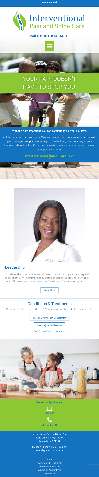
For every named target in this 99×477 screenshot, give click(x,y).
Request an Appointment (49, 470)
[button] (49, 46)
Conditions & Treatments (49, 463)
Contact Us (49, 473)
